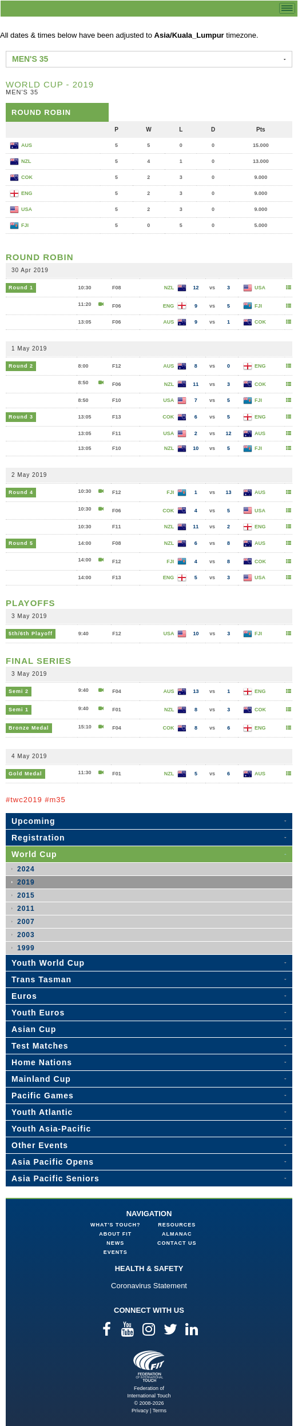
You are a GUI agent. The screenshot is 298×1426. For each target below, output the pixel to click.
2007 (26, 922)
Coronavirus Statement (149, 1285)
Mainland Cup (41, 1079)
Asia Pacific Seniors (55, 1178)
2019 (26, 882)
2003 (26, 935)
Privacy (140, 1410)
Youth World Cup (48, 962)
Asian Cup (33, 1029)
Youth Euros (38, 1012)
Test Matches (40, 1045)
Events (116, 1252)
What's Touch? (115, 1225)
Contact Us (176, 1243)
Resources (177, 1225)
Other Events (39, 1145)
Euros (24, 996)
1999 (26, 948)
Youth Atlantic (42, 1112)
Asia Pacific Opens (52, 1161)
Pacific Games (42, 1095)
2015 (26, 895)
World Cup (34, 854)
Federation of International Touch (149, 1366)
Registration (38, 837)
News (115, 1243)
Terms (160, 1410)
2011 (26, 909)
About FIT (115, 1234)
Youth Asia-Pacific (51, 1128)
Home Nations (41, 1062)
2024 (26, 869)
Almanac (177, 1234)
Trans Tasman (41, 979)
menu (287, 8)
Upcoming (33, 821)
